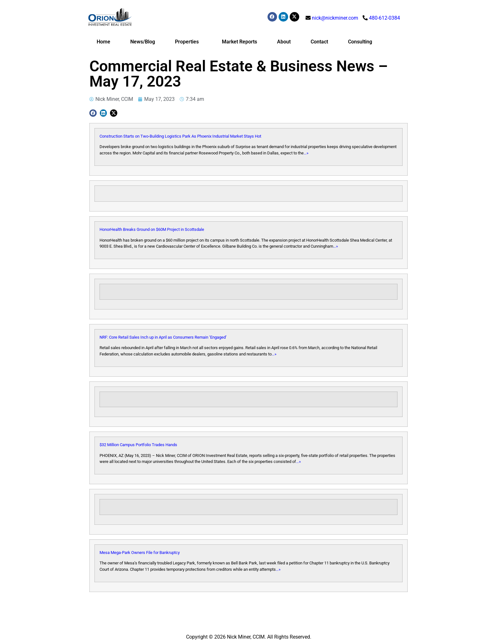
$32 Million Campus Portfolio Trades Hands (138, 444)
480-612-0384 (384, 18)
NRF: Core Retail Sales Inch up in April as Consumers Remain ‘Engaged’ (163, 337)
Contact (319, 42)
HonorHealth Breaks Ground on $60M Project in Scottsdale (152, 229)
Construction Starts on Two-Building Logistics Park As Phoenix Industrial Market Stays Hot (180, 136)
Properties (188, 42)
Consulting (360, 42)
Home (103, 42)
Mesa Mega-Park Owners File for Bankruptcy (140, 552)
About (284, 42)
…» (306, 153)
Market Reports (239, 42)
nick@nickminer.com (335, 18)
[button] (93, 113)
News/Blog (142, 42)
